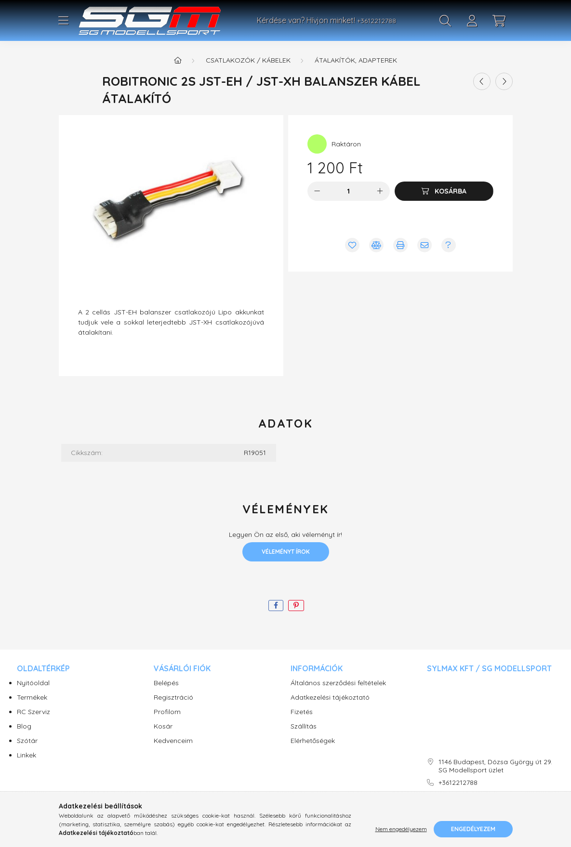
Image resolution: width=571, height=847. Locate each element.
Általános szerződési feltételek (338, 683)
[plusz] (380, 191)
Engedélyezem (473, 829)
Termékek (32, 697)
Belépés (166, 683)
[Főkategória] (178, 60)
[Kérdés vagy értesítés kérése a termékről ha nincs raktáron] (448, 245)
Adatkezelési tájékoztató (330, 697)
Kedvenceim (173, 741)
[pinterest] (296, 605)
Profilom (167, 712)
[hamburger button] (63, 20)
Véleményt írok (286, 551)
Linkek (26, 755)
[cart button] (499, 20)
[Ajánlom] (424, 245)
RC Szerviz (33, 712)
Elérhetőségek (313, 741)
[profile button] (472, 20)
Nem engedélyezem (401, 829)
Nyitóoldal (33, 683)
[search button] (445, 20)
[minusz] (317, 191)
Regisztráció (173, 697)
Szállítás (304, 726)
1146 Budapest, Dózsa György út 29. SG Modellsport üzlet (495, 766)
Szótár (27, 741)
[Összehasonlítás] (376, 245)
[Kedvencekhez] (352, 245)
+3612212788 (376, 20)
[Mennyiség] (348, 191)
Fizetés (302, 712)
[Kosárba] (444, 191)
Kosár (163, 726)
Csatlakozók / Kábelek (248, 60)
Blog (24, 726)
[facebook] (275, 605)
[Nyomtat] (400, 245)
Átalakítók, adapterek (356, 60)
